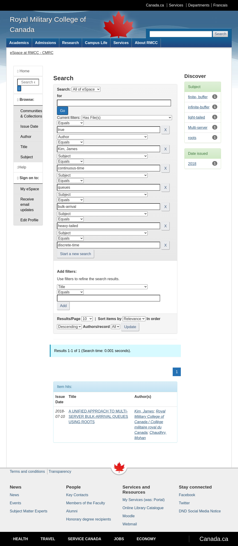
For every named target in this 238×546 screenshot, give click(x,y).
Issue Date (29, 126)
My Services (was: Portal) (143, 500)
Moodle (128, 516)
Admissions (45, 43)
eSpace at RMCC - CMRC (31, 53)
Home (23, 71)
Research (70, 43)
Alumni (72, 511)
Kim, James (144, 411)
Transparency (60, 471)
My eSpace (29, 189)
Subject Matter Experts (28, 511)
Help (21, 167)
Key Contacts (77, 495)
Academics (19, 43)
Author (25, 137)
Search (220, 34)
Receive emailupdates (27, 204)
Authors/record (96, 327)
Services (176, 5)
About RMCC (146, 43)
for (59, 96)
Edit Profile (29, 220)
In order (153, 319)
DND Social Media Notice (200, 511)
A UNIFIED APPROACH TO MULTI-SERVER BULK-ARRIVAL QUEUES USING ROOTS (98, 416)
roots (192, 138)
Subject (26, 157)
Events (15, 503)
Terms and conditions (27, 471)
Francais (220, 5)
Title (23, 147)
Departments (199, 5)
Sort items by (109, 319)
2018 (192, 164)
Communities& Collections (31, 113)
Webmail (129, 524)
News (14, 495)
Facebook (187, 495)
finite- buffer (198, 97)
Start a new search (75, 254)
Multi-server (198, 128)
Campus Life (96, 43)
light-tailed (196, 117)
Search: (64, 89)
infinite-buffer (198, 107)
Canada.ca (155, 5)
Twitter (184, 503)
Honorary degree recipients (88, 519)
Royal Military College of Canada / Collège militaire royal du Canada (149, 422)
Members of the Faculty (85, 503)
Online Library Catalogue (143, 508)
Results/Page (68, 319)
